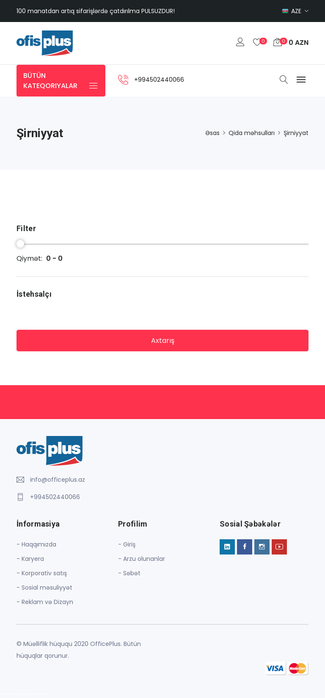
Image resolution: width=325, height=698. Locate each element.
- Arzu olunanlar (141, 559)
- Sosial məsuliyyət (44, 587)
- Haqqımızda (36, 544)
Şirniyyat (296, 133)
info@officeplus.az (57, 479)
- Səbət (129, 573)
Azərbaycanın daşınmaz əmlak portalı (23, 694)
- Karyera (30, 559)
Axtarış (162, 340)
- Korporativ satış (42, 573)
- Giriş (126, 544)
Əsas (212, 133)
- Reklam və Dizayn (45, 602)
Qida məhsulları (252, 133)
